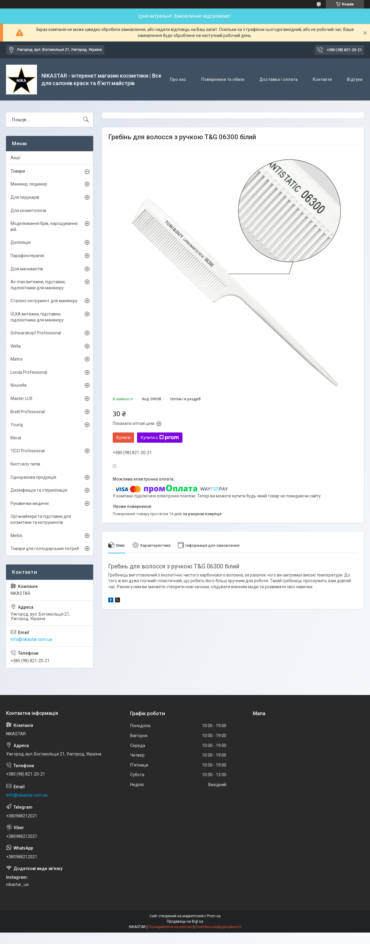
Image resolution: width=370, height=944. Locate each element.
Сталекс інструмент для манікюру (44, 300)
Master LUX (21, 398)
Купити (123, 437)
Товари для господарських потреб (45, 548)
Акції (15, 157)
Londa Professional (29, 372)
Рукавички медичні (30, 503)
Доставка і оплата (278, 79)
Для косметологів (28, 210)
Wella (16, 346)
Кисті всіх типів (25, 464)
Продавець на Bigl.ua (185, 921)
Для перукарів (25, 197)
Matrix (17, 359)
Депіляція (21, 242)
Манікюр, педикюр (29, 184)
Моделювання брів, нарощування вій (44, 226)
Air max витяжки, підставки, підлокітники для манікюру (38, 284)
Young (17, 424)
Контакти (322, 79)
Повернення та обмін (222, 79)
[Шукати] (86, 119)
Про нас (178, 79)
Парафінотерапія (27, 255)
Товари (18, 171)
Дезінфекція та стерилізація (39, 490)
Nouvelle (19, 385)
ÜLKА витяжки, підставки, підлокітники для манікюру (37, 317)
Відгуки (354, 79)
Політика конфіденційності (218, 927)
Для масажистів (27, 268)
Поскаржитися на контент (170, 927)
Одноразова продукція (33, 477)
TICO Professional (28, 450)
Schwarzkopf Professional (36, 333)
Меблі (16, 535)
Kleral (16, 437)
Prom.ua (214, 916)
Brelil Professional (28, 411)
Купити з (160, 437)
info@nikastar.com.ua (31, 639)
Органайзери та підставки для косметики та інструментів (41, 519)
